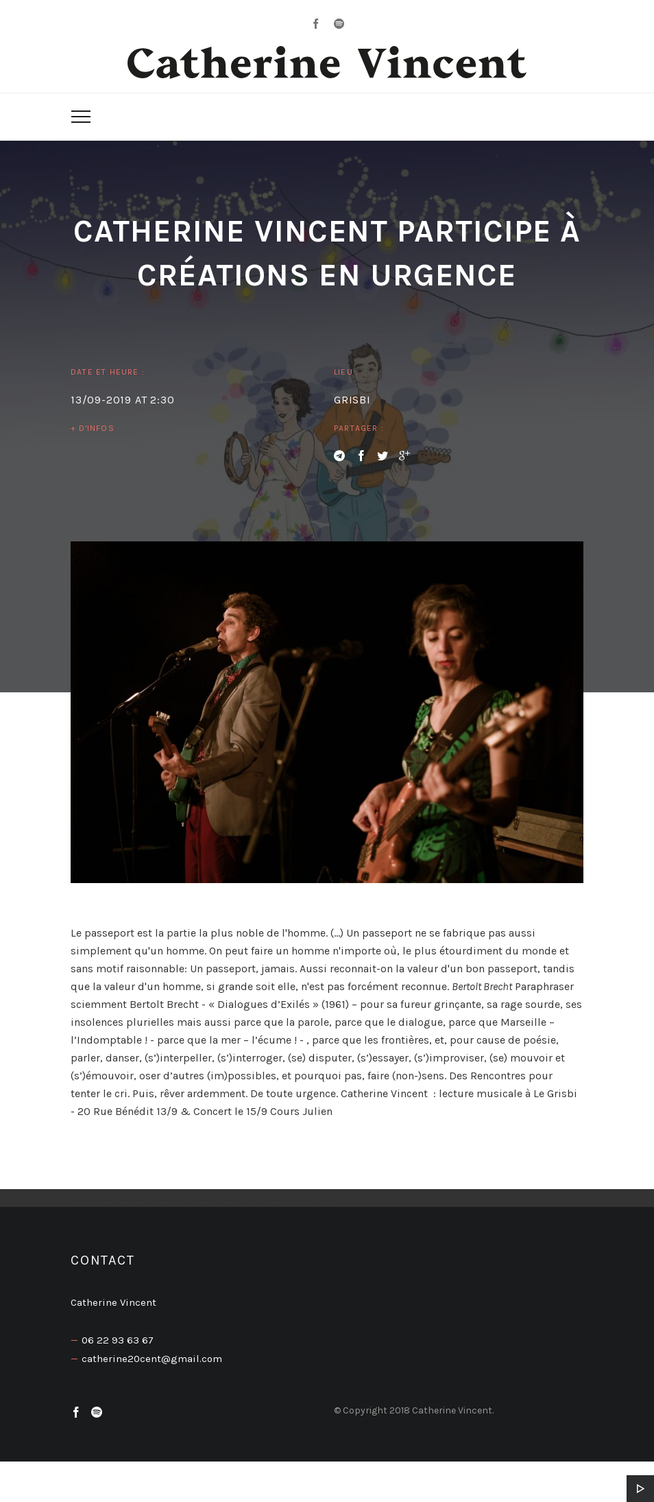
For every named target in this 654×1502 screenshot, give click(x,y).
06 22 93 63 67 (118, 1340)
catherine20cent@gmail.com (152, 1358)
